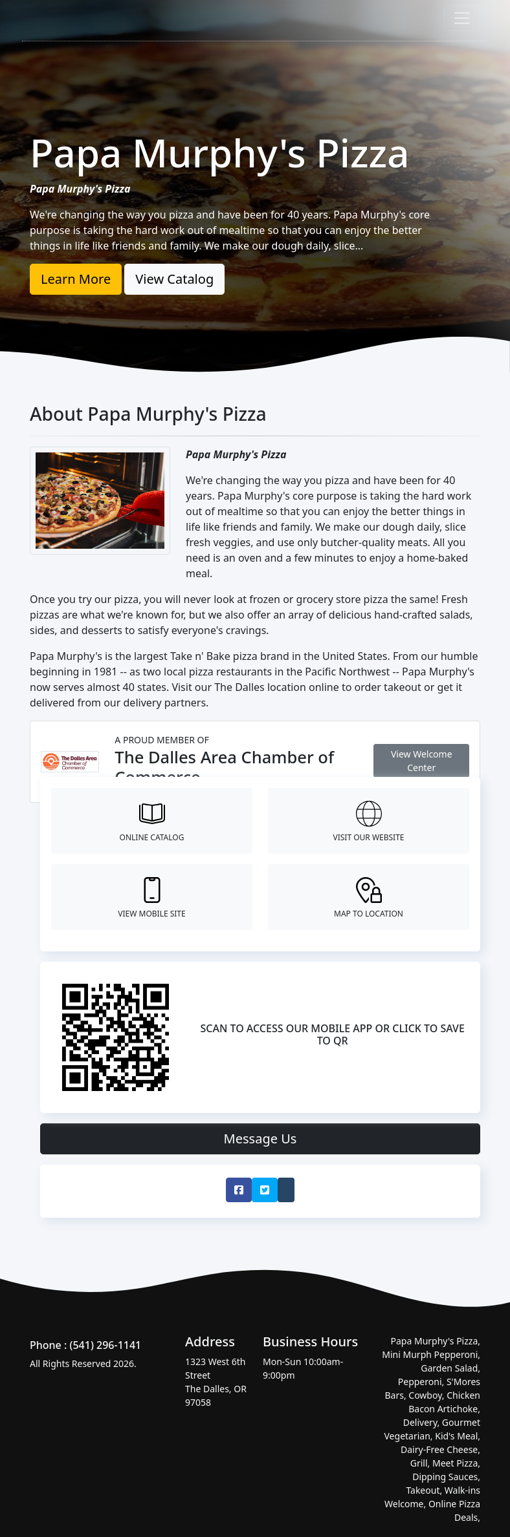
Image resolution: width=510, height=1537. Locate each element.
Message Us (260, 1138)
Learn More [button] (76, 279)
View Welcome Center (421, 761)
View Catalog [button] (174, 279)
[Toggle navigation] (462, 18)
